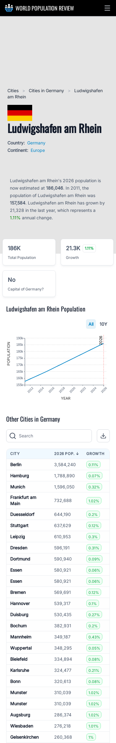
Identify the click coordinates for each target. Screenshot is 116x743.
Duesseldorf (22, 514)
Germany (36, 142)
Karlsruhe (19, 670)
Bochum (18, 625)
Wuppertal (21, 648)
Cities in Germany (47, 90)
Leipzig (17, 536)
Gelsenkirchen (24, 737)
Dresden (18, 547)
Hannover (20, 603)
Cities (13, 90)
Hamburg (19, 475)
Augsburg (20, 714)
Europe (38, 150)
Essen (16, 570)
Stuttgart (19, 525)
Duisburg (19, 614)
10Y (103, 324)
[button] (107, 8)
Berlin (15, 464)
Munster (18, 692)
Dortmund (20, 558)
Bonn (15, 681)
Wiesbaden (21, 725)
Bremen (18, 592)
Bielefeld (19, 659)
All (90, 324)
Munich (17, 486)
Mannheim (20, 636)
